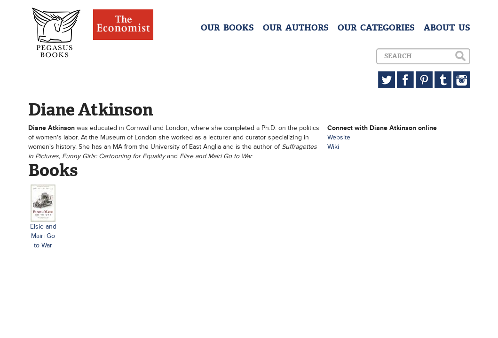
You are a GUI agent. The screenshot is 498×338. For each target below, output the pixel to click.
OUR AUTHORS (296, 27)
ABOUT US (447, 27)
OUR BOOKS (227, 27)
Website (338, 137)
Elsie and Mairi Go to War (43, 236)
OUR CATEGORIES (376, 27)
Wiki (333, 147)
